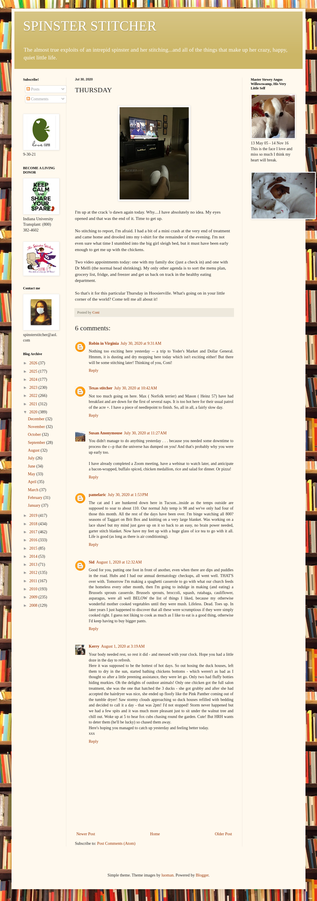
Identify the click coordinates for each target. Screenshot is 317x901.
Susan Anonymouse (105, 433)
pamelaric (97, 495)
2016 (34, 540)
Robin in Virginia (104, 343)
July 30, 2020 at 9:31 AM (140, 343)
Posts (33, 89)
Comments (37, 99)
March (33, 490)
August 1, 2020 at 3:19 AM (123, 646)
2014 (34, 556)
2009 (34, 597)
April (32, 482)
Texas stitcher (100, 388)
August (34, 450)
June (32, 466)
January (34, 505)
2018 (34, 524)
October (35, 434)
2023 (34, 387)
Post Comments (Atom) (116, 843)
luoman (167, 875)
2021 (34, 404)
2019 (34, 515)
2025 (34, 371)
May (32, 474)
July (32, 458)
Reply (93, 370)
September (37, 442)
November (37, 427)
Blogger (202, 875)
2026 (34, 363)
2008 (34, 605)
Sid (91, 562)
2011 (33, 581)
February (36, 497)
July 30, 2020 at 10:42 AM (135, 388)
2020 (34, 412)
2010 (34, 589)
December (37, 419)
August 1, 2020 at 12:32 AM (118, 562)
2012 (34, 572)
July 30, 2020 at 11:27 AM (145, 433)
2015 (34, 548)
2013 (34, 564)
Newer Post (85, 834)
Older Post (223, 834)
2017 (34, 532)
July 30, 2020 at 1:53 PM (128, 495)
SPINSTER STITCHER (89, 25)
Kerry (94, 646)
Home (155, 834)
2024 (34, 379)
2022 (34, 395)
